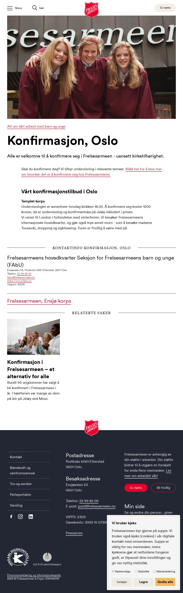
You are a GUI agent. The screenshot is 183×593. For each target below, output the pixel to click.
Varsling (16, 505)
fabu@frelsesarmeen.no (21, 277)
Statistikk (143, 571)
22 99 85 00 (24, 273)
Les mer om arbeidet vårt (147, 473)
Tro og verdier (21, 483)
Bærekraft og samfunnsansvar (22, 470)
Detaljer (122, 582)
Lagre (143, 582)
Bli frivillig (163, 488)
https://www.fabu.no (19, 280)
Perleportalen (20, 494)
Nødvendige (122, 571)
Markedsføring (166, 571)
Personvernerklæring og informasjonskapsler (34, 575)
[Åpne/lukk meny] (14, 8)
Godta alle (165, 582)
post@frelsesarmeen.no (96, 506)
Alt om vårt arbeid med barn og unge (36, 126)
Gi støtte (136, 488)
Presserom (74, 533)
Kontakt (16, 457)
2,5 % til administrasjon (47, 559)
